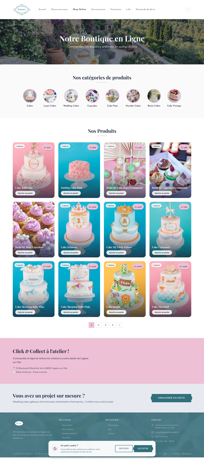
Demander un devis (171, 399)
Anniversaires (98, 9)
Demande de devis (145, 9)
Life (128, 9)
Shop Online (79, 9)
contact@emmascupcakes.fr (165, 433)
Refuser (124, 449)
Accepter (143, 449)
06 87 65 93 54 (159, 438)
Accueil (42, 9)
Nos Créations (66, 431)
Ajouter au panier (25, 194)
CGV (165, 455)
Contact (110, 435)
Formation (115, 9)
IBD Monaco (186, 455)
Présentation (112, 426)
